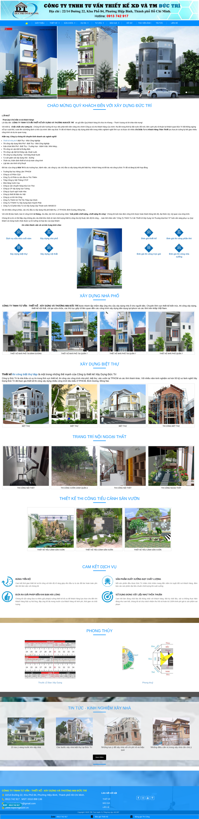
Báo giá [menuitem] (106, 803)
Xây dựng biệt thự (18, 254)
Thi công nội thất (26, 488)
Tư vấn (99, 23)
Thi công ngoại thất (171, 488)
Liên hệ (174, 23)
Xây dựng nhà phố (49, 238)
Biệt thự (26, 426)
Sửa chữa (69, 23)
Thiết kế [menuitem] (106, 799)
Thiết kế (55, 23)
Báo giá (114, 23)
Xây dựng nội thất (49, 254)
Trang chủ (22, 23)
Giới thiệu (39, 23)
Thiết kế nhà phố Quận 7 (171, 353)
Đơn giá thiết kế (148, 238)
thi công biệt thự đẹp (24, 374)
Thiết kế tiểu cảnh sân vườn (51, 550)
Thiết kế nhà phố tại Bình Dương (26, 353)
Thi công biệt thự (171, 426)
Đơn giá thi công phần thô (179, 238)
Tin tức (159, 23)
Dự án (84, 23)
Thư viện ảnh (144, 23)
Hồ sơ (129, 23)
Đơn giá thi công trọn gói (149, 254)
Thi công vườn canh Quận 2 (74, 488)
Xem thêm (99, 757)
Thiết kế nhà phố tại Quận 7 (74, 353)
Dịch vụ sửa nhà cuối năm (18, 238)
